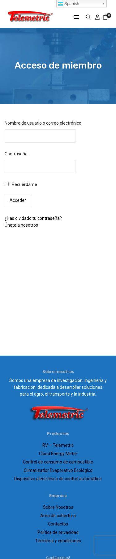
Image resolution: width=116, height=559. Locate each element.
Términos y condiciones (58, 540)
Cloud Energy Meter (58, 453)
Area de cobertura (58, 515)
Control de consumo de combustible (58, 461)
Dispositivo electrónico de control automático (58, 478)
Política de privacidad (58, 532)
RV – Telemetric (58, 445)
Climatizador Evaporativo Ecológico (58, 470)
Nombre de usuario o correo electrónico (43, 123)
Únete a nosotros (21, 225)
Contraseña (16, 153)
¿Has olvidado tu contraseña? (33, 218)
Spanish (68, 3)
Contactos (58, 523)
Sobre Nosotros (58, 507)
